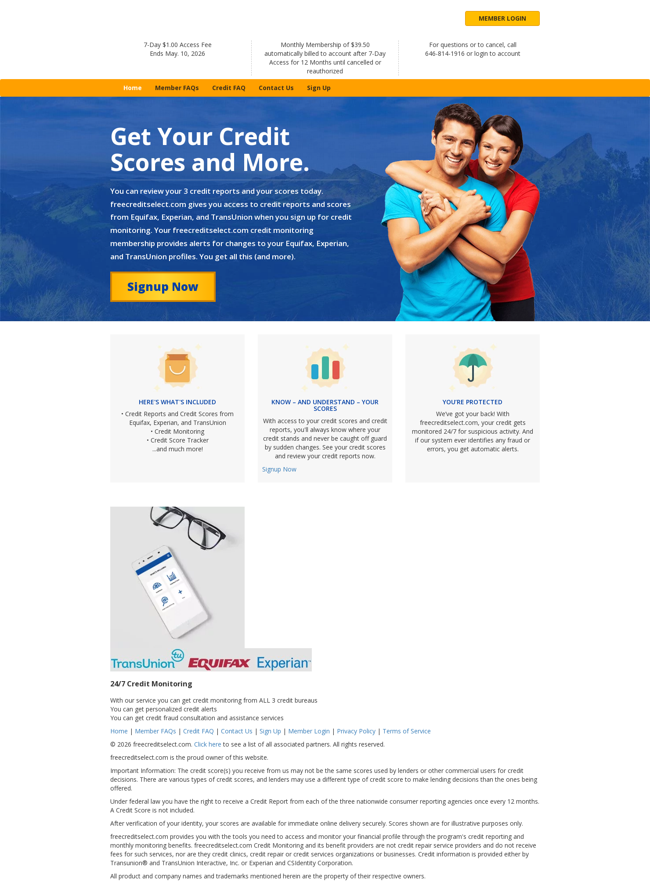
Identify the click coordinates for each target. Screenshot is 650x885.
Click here (207, 744)
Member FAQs (177, 87)
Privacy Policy (356, 731)
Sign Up (319, 87)
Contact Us (276, 87)
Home (135, 87)
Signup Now (163, 286)
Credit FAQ (229, 87)
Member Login (502, 18)
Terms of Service (407, 731)
